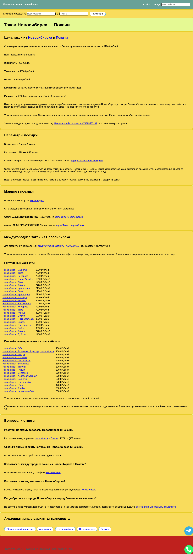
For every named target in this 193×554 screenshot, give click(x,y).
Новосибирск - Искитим (15, 357)
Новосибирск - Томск (13, 273)
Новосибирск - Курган (14, 313)
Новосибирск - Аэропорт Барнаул (20, 376)
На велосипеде (87, 529)
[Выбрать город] (175, 4)
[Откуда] (41, 13)
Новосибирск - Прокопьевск (17, 325)
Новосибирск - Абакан (14, 285)
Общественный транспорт (20, 529)
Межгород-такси (12, 4)
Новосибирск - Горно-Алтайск (18, 279)
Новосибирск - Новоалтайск (17, 382)
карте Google (76, 217)
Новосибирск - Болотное (15, 373)
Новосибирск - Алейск (14, 388)
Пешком (105, 529)
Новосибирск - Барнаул (15, 270)
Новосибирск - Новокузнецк (17, 303)
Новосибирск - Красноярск (16, 288)
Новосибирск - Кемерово (15, 276)
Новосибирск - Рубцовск (15, 334)
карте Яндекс (37, 200)
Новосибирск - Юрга (13, 385)
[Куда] (73, 13)
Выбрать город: (152, 4)
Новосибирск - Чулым (14, 370)
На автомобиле (65, 529)
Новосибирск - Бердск (14, 354)
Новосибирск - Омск (13, 282)
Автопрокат (45, 529)
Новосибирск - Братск (14, 322)
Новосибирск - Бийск (13, 328)
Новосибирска (40, 37)
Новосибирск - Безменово (16, 364)
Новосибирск (30, 4)
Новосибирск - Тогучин (14, 367)
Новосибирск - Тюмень (14, 300)
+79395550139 (53, 472)
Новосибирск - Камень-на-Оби (18, 391)
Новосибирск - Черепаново (16, 360)
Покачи (62, 37)
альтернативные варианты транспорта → (157, 507)
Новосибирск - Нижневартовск (18, 319)
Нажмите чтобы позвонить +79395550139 (75, 123)
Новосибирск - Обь (12, 348)
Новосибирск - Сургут (14, 316)
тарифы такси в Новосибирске (87, 160)
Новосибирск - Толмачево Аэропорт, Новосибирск (28, 351)
